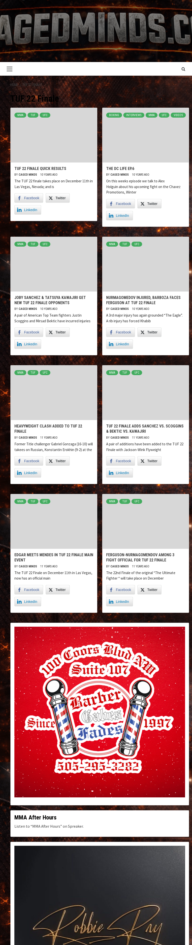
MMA (20, 115)
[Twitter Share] (57, 198)
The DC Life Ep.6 (120, 168)
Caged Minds (28, 174)
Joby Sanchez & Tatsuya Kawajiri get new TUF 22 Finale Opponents (50, 300)
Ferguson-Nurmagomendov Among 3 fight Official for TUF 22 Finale (140, 557)
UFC (45, 115)
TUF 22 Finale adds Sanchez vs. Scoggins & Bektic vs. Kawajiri (145, 429)
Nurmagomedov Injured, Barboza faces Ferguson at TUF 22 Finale (143, 300)
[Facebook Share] (28, 198)
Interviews (133, 115)
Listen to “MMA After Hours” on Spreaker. (49, 826)
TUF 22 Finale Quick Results (40, 168)
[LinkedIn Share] (27, 210)
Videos (178, 115)
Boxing (114, 115)
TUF (33, 115)
